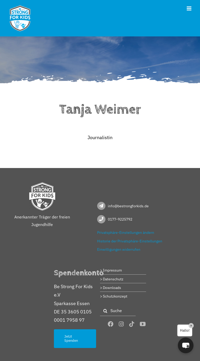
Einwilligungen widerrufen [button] (118, 249)
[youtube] (143, 324)
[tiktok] (132, 324)
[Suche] (118, 311)
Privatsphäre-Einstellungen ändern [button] (125, 232)
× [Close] (191, 326)
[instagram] (121, 324)
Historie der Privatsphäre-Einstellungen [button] (129, 241)
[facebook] (111, 324)
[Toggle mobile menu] (189, 8)
